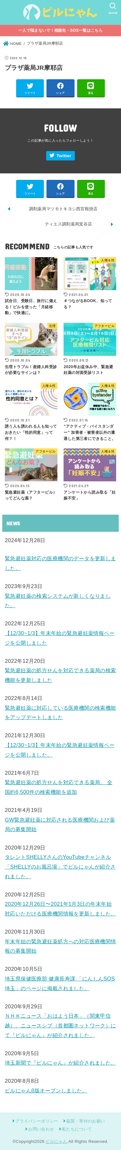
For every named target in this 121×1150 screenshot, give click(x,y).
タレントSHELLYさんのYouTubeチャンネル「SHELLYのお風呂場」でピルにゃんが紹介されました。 (60, 866)
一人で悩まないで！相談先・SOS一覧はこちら (60, 30)
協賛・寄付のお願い (85, 1121)
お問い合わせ (41, 1129)
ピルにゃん (56, 1141)
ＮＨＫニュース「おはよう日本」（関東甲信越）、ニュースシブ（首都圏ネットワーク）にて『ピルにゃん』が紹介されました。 (60, 1025)
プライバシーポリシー (36, 1121)
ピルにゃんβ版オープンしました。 (46, 1090)
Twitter (63, 155)
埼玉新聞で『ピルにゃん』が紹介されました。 (60, 1063)
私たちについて (77, 1129)
